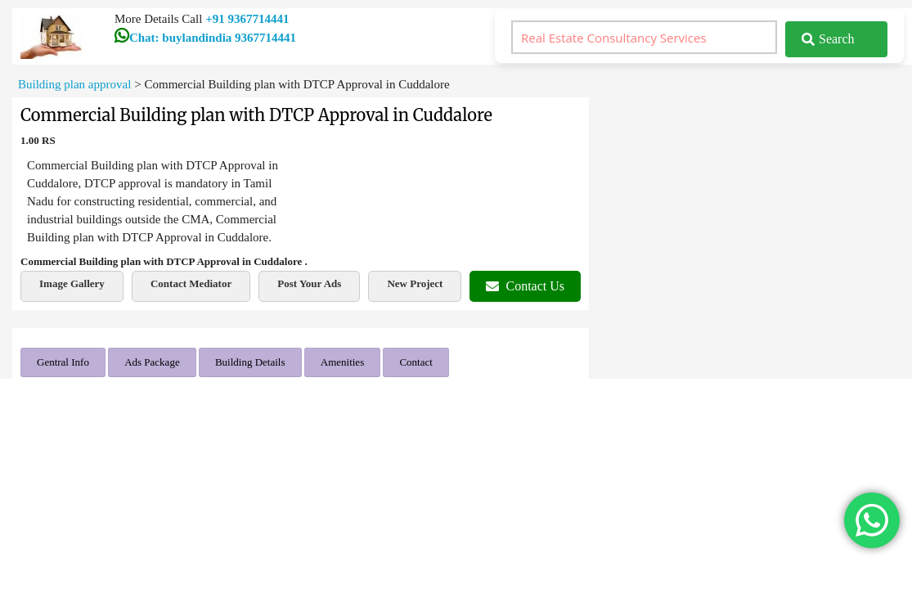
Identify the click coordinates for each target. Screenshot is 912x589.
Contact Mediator (191, 283)
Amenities (342, 362)
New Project (415, 283)
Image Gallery (72, 283)
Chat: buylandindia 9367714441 (205, 37)
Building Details (250, 362)
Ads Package (152, 362)
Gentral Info (63, 362)
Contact (415, 362)
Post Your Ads (309, 283)
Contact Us (525, 286)
